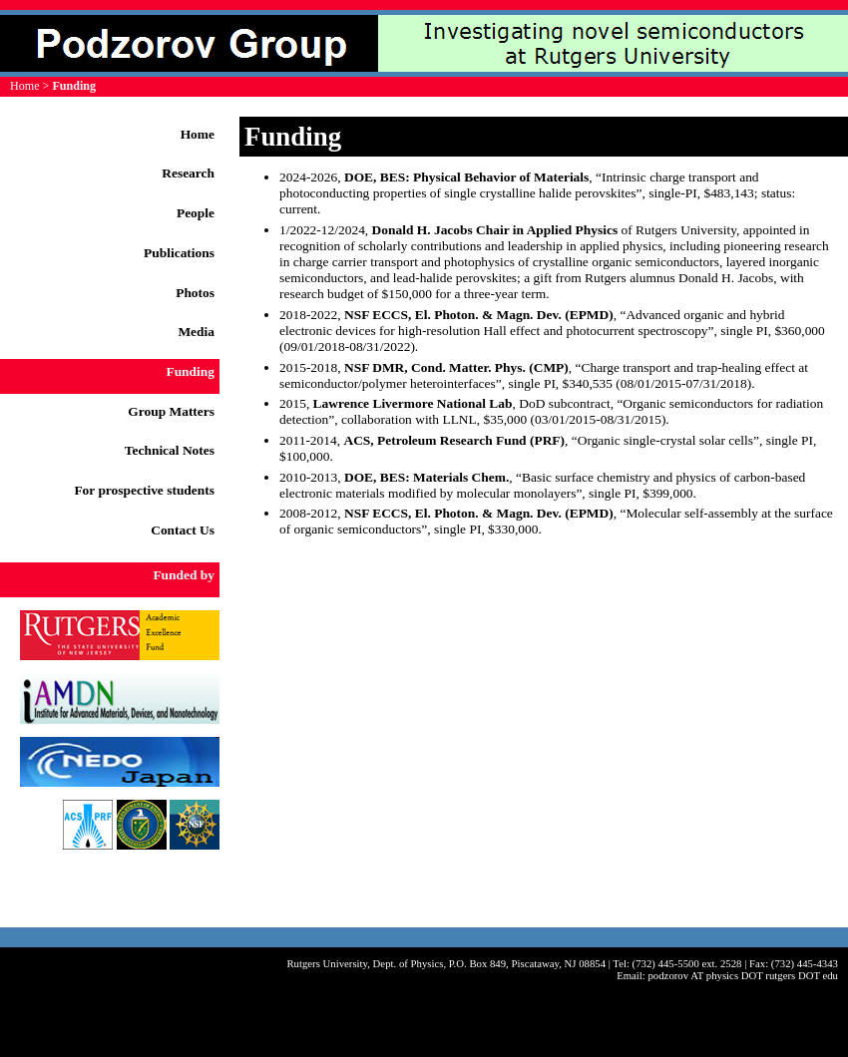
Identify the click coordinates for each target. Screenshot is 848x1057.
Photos (195, 292)
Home (25, 86)
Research (188, 173)
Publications (179, 252)
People (195, 212)
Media (196, 331)
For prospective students (144, 490)
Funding (190, 371)
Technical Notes (169, 450)
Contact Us (182, 530)
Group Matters (171, 411)
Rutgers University (326, 963)
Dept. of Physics (408, 963)
